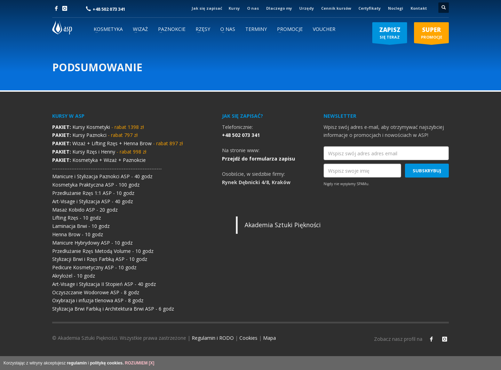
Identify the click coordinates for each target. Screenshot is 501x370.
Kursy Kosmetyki (98, 127)
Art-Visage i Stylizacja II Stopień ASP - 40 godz (104, 284)
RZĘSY (203, 29)
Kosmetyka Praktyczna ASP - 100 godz (96, 184)
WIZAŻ (140, 29)
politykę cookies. (107, 363)
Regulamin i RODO (213, 338)
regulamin (77, 363)
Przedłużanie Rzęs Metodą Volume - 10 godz (102, 251)
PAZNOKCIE (171, 29)
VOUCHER (324, 29)
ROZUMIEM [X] (139, 363)
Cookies (248, 338)
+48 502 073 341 (109, 9)
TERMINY (256, 29)
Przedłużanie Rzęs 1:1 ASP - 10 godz (93, 193)
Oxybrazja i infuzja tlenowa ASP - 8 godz (97, 300)
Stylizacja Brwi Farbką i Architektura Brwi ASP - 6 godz (113, 308)
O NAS (227, 29)
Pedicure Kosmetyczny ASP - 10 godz (94, 267)
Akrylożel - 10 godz (73, 275)
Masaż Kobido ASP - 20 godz (85, 209)
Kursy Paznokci (95, 135)
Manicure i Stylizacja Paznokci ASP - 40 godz (102, 176)
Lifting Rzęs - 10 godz (76, 217)
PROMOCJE (290, 29)
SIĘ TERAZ (389, 34)
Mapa (269, 338)
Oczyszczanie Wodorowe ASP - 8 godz (95, 292)
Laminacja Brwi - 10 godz (81, 226)
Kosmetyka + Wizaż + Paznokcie (99, 160)
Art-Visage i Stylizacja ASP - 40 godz (92, 201)
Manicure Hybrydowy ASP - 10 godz (92, 242)
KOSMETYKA (108, 29)
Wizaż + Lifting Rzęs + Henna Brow (117, 143)
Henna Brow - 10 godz (77, 234)
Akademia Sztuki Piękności (283, 225)
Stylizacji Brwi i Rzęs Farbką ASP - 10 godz (99, 259)
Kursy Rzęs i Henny (99, 151)
